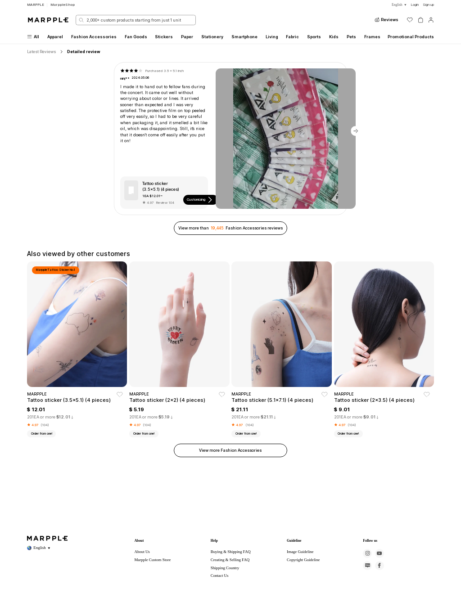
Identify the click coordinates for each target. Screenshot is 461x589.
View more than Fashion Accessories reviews (230, 227)
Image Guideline (300, 551)
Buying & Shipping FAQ (231, 551)
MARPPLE (35, 4)
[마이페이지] (431, 20)
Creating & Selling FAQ (230, 560)
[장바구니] (420, 20)
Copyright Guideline (303, 560)
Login (415, 4)
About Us (141, 551)
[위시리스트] (410, 20)
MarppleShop (62, 4)
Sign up (428, 4)
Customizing (200, 199)
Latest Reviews (41, 51)
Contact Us (220, 575)
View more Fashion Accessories (230, 450)
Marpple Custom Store (152, 560)
